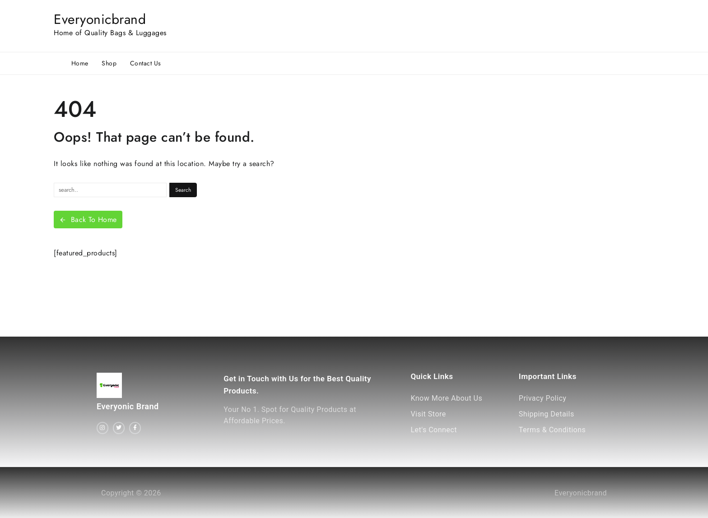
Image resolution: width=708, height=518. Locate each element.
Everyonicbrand (100, 19)
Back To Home (88, 219)
